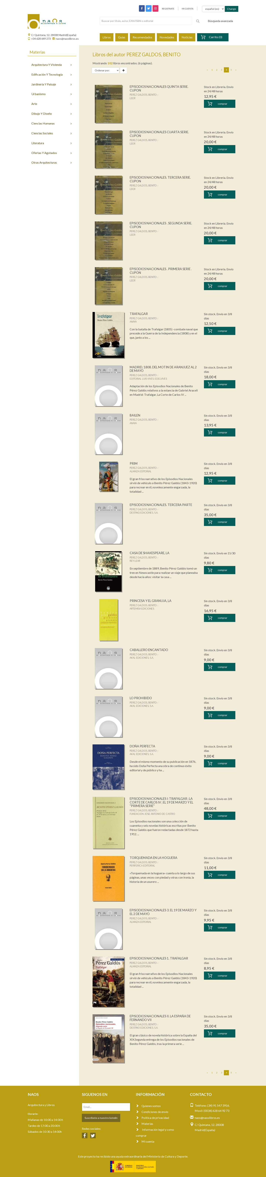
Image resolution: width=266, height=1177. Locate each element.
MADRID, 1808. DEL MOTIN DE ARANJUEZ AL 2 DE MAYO (162, 369)
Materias (144, 1123)
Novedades (167, 37)
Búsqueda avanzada (220, 21)
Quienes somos (148, 1106)
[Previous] (207, 69)
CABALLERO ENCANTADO (150, 650)
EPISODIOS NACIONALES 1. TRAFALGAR (161, 958)
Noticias (187, 37)
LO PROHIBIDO (142, 698)
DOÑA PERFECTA (143, 746)
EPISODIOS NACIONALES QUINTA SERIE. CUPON (161, 88)
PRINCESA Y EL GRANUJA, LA (152, 601)
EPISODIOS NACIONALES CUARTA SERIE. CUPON (161, 134)
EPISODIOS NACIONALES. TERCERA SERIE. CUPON (162, 179)
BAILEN (136, 415)
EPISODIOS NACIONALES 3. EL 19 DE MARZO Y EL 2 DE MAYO (164, 912)
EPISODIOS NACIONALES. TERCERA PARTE (163, 505)
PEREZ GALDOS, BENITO (143, 94)
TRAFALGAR (139, 314)
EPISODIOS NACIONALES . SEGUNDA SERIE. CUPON (163, 225)
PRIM (134, 463)
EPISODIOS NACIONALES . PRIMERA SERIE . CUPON (163, 271)
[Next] (235, 69)
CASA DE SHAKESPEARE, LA (151, 553)
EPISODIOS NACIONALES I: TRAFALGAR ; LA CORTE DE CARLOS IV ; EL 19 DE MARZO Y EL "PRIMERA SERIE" (164, 802)
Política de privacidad (152, 1117)
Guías (121, 37)
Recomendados (142, 37)
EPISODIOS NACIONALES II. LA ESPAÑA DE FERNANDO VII (162, 1018)
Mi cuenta (145, 1141)
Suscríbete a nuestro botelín (101, 1117)
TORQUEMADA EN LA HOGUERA (155, 858)
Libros (107, 37)
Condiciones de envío (152, 1111)
